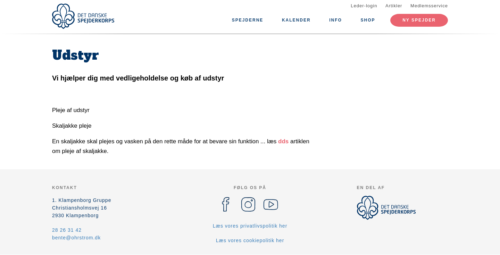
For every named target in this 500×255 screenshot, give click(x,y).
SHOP (368, 20)
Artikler (393, 5)
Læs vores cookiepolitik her (250, 240)
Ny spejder (419, 20)
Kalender (296, 20)
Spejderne (248, 20)
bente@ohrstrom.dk (76, 237)
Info (335, 20)
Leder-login (364, 5)
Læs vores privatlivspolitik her (250, 226)
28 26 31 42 (67, 230)
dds (283, 141)
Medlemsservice (429, 5)
